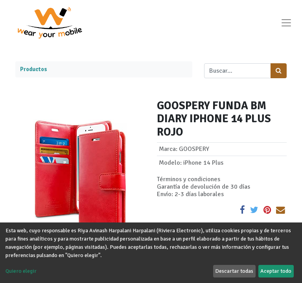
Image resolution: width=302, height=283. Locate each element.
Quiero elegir (21, 271)
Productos (33, 69)
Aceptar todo (275, 271)
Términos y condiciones (188, 179)
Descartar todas (234, 271)
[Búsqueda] (279, 70)
